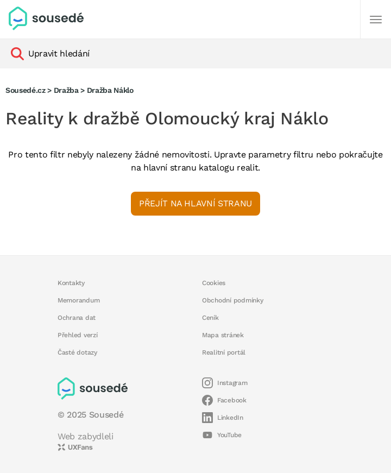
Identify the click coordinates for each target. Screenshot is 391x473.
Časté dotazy (77, 352)
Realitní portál (223, 352)
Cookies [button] (213, 283)
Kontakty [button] (71, 283)
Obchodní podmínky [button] (232, 300)
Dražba (66, 90)
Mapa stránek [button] (223, 335)
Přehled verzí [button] (78, 335)
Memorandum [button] (78, 300)
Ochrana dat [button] (77, 317)
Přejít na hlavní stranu (195, 203)
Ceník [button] (210, 317)
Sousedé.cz (25, 90)
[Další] (375, 19)
